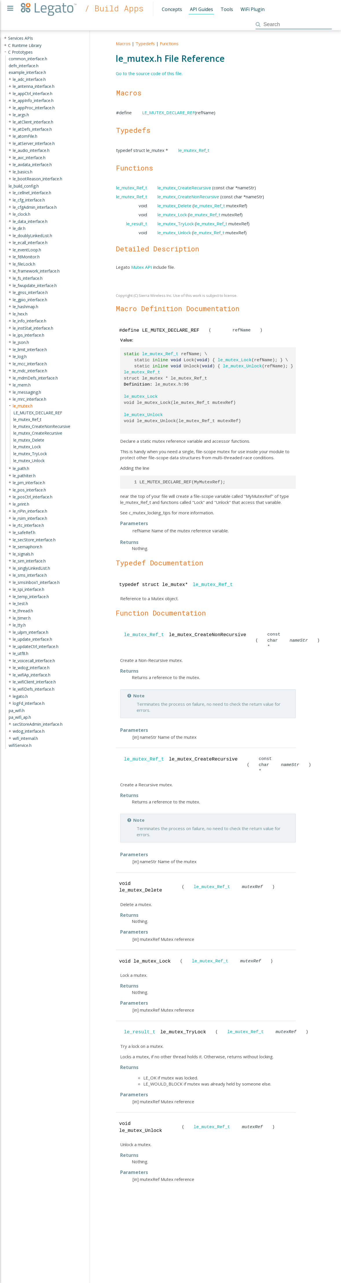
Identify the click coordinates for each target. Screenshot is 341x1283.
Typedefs (145, 43)
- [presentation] (5, 52)
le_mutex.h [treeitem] (23, 406)
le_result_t (136, 223)
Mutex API (141, 267)
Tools (227, 9)
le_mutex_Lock (172, 214)
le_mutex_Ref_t (193, 150)
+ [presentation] (5, 38)
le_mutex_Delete (174, 205)
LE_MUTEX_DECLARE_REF (168, 112)
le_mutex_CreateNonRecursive (188, 196)
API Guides (201, 9)
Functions (169, 43)
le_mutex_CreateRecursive (184, 187)
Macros (123, 43)
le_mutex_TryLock (175, 223)
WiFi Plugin (253, 9)
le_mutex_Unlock (174, 232)
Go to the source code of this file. (149, 73)
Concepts (172, 9)
